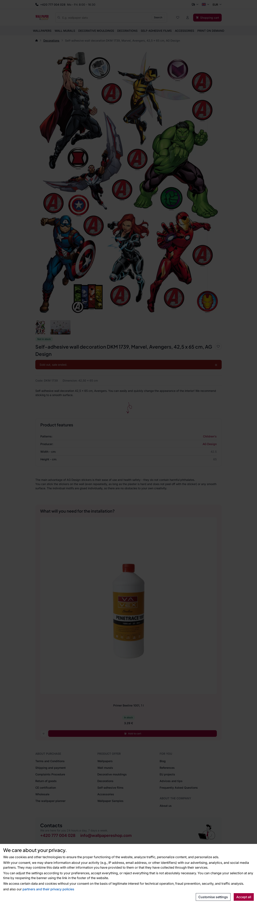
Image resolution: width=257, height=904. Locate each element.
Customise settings (213, 897)
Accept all (243, 897)
